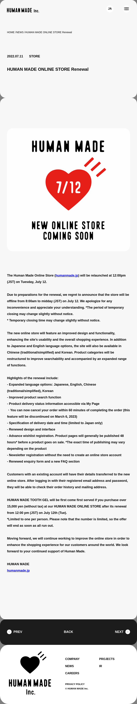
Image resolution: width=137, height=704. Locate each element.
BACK (68, 632)
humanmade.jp (69, 275)
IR (100, 666)
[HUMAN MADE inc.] (23, 10)
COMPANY (72, 659)
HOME (10, 32)
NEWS (20, 32)
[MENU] (126, 8)
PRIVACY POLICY (75, 684)
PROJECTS (107, 659)
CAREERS (72, 673)
